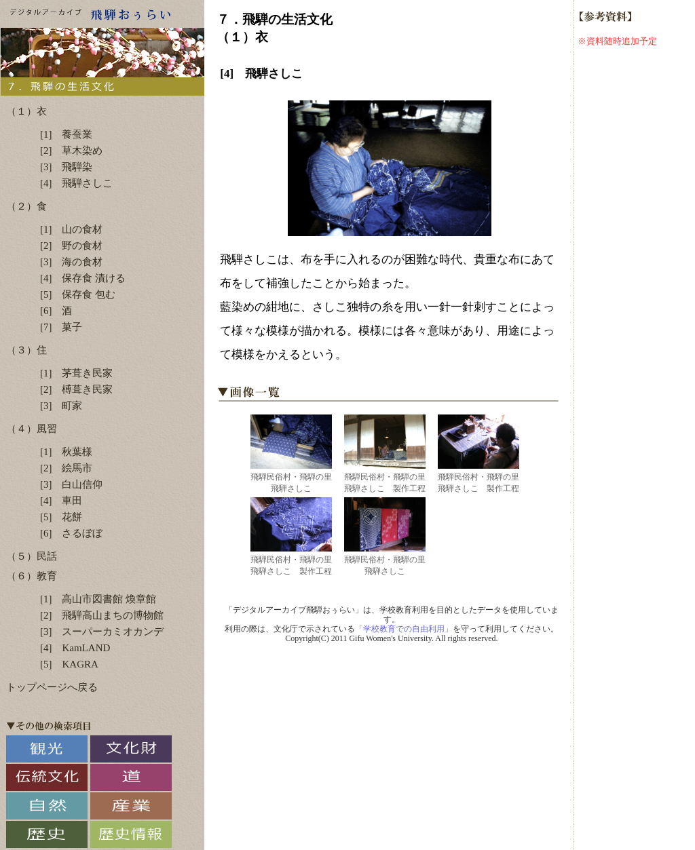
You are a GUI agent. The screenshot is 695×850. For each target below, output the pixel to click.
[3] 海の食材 (71, 261)
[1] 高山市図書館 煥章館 (98, 599)
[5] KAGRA (69, 664)
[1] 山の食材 (71, 229)
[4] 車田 (61, 500)
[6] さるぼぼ (71, 533)
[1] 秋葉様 (66, 451)
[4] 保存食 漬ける (83, 278)
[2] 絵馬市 (66, 468)
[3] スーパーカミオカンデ (102, 631)
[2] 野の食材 (71, 245)
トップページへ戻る (52, 687)
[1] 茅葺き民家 (76, 373)
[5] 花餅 (61, 516)
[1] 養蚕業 (66, 134)
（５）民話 (31, 556)
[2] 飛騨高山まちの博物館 (102, 615)
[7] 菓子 (61, 327)
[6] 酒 (56, 310)
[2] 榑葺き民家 (76, 389)
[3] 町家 (61, 405)
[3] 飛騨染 (66, 166)
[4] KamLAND (75, 647)
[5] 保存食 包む (77, 294)
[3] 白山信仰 (71, 484)
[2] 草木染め (71, 150)
